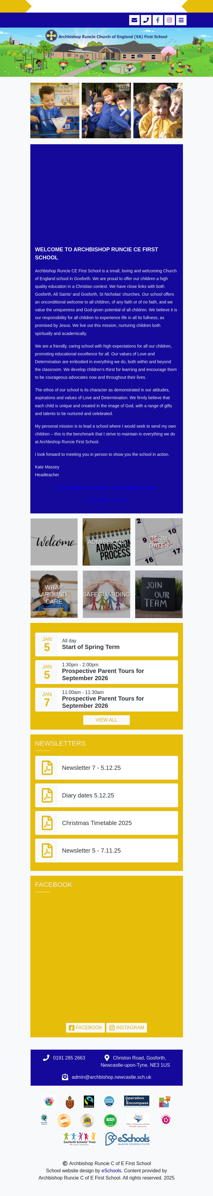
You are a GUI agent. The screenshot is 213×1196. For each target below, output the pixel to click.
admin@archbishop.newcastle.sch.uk (111, 1077)
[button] (89, 110)
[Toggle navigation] (181, 20)
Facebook (85, 1027)
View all (106, 719)
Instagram (126, 1027)
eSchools (111, 1170)
